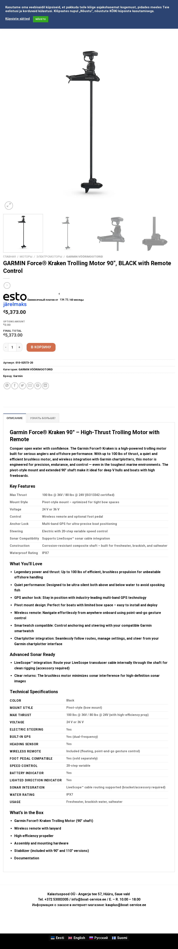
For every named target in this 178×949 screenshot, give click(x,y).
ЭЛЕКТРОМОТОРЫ (49, 256)
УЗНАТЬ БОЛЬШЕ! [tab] (43, 418)
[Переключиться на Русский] (98, 938)
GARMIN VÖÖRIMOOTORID (84, 256)
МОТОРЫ (26, 256)
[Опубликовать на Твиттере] (22, 385)
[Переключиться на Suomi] (119, 938)
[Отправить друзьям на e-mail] (30, 385)
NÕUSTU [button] (41, 19)
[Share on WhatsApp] (7, 385)
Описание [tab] (15, 418)
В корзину (41, 347)
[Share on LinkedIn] (45, 385)
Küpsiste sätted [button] (17, 19)
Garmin (18, 376)
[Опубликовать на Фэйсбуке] (14, 385)
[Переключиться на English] (76, 938)
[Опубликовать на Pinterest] (37, 385)
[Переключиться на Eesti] (57, 938)
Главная (9, 256)
